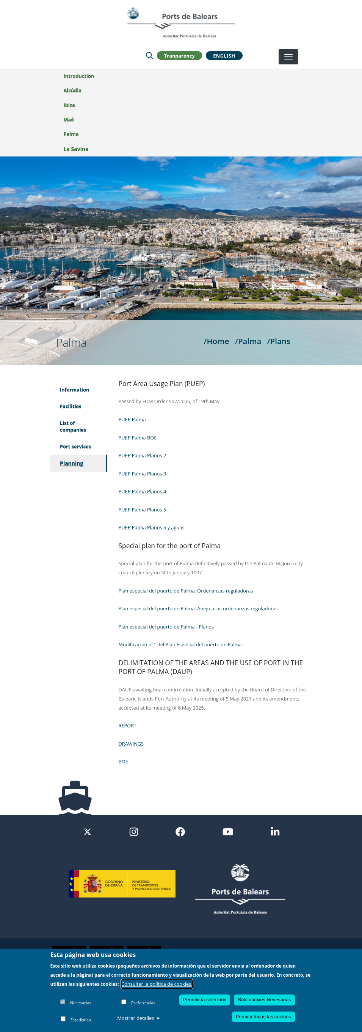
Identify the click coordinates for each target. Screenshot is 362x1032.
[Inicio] (181, 22)
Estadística (81, 1020)
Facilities (70, 406)
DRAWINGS (131, 743)
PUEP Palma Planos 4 (142, 491)
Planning (71, 463)
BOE (123, 761)
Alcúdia (72, 90)
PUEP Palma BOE (138, 437)
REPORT (128, 725)
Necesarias (80, 1002)
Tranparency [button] (179, 55)
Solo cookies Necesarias (264, 999)
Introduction (79, 75)
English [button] (224, 55)
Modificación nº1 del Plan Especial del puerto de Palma (180, 644)
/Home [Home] (216, 341)
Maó (69, 119)
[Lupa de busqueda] (149, 55)
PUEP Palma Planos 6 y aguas (152, 527)
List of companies (73, 426)
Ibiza (69, 105)
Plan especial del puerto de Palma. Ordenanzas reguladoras (186, 590)
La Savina (76, 148)
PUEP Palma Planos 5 (142, 509)
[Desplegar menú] (288, 56)
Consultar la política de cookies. (157, 983)
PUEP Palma (132, 419)
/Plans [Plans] (278, 341)
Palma (71, 133)
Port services (75, 446)
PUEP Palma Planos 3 (142, 473)
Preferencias (143, 1002)
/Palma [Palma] (248, 341)
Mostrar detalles (138, 1018)
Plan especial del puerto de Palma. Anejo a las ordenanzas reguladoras (198, 608)
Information (74, 389)
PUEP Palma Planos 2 (142, 455)
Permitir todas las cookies (263, 1016)
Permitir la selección (205, 999)
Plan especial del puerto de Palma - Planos (166, 626)
